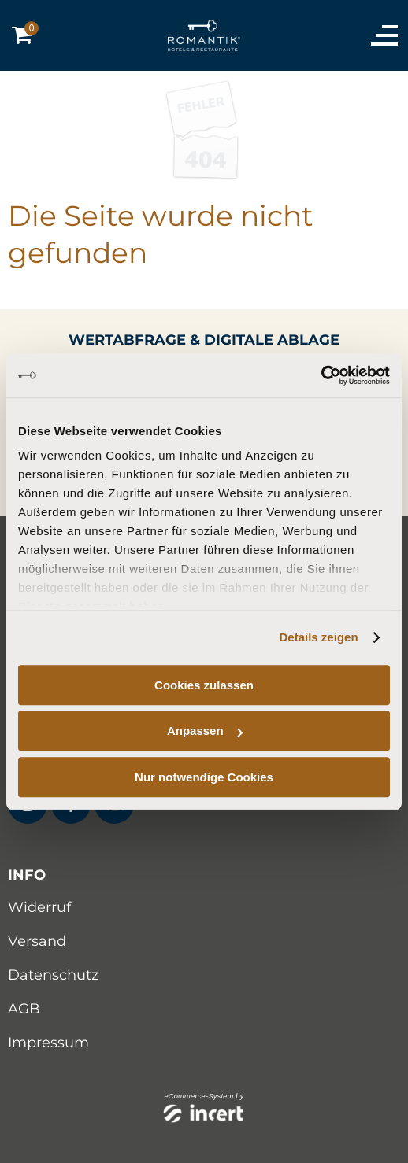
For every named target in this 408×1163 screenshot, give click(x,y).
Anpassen (205, 730)
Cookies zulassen (204, 685)
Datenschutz (53, 975)
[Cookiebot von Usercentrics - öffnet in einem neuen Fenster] (321, 375)
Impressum (48, 1042)
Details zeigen (319, 637)
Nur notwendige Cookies (204, 777)
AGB (24, 1008)
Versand (37, 941)
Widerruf (39, 907)
